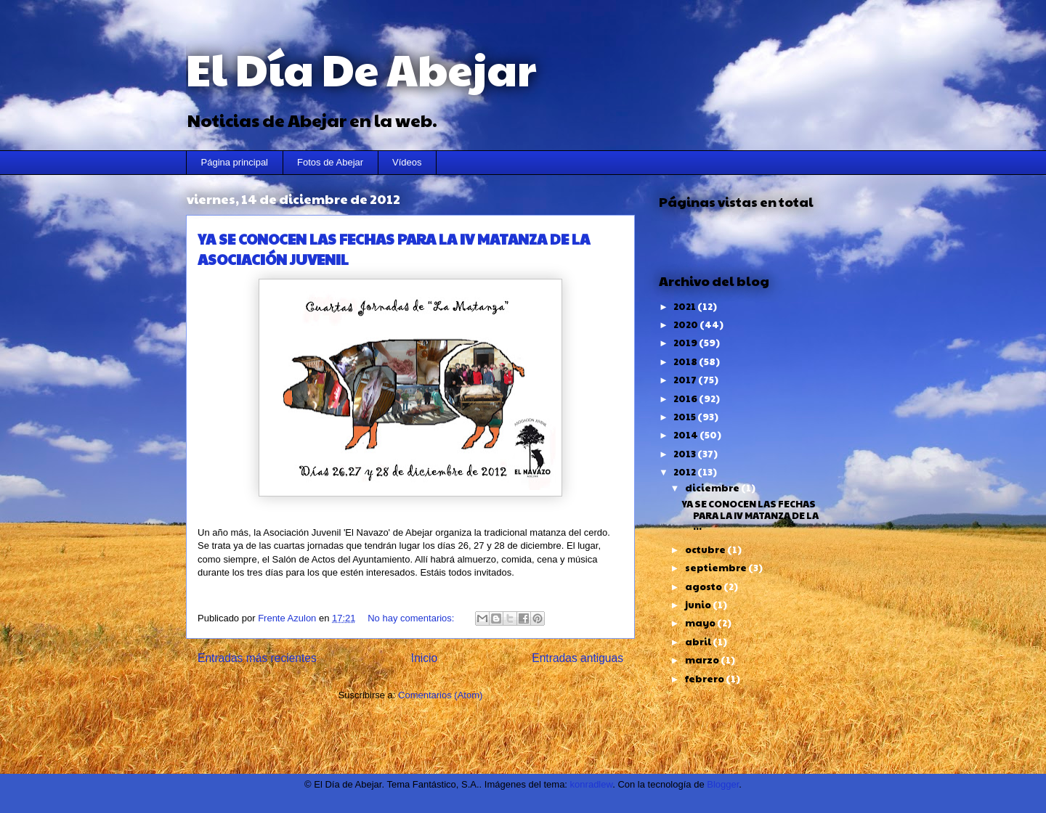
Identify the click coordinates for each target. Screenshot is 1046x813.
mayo (701, 622)
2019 (686, 342)
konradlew (591, 784)
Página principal (235, 162)
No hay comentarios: (412, 618)
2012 (685, 471)
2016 (686, 398)
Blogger (723, 784)
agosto (704, 586)
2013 (685, 453)
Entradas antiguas (577, 658)
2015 (685, 416)
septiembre (716, 567)
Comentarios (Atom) (440, 695)
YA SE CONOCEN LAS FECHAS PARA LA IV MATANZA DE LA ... (750, 515)
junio (699, 604)
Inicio (424, 658)
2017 (685, 379)
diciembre (713, 487)
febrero (705, 678)
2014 (686, 434)
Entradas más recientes (257, 658)
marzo (703, 659)
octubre (706, 549)
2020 (686, 324)
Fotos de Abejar (330, 162)
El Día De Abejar (361, 68)
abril (699, 641)
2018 (686, 361)
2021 (685, 306)
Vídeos (406, 162)
